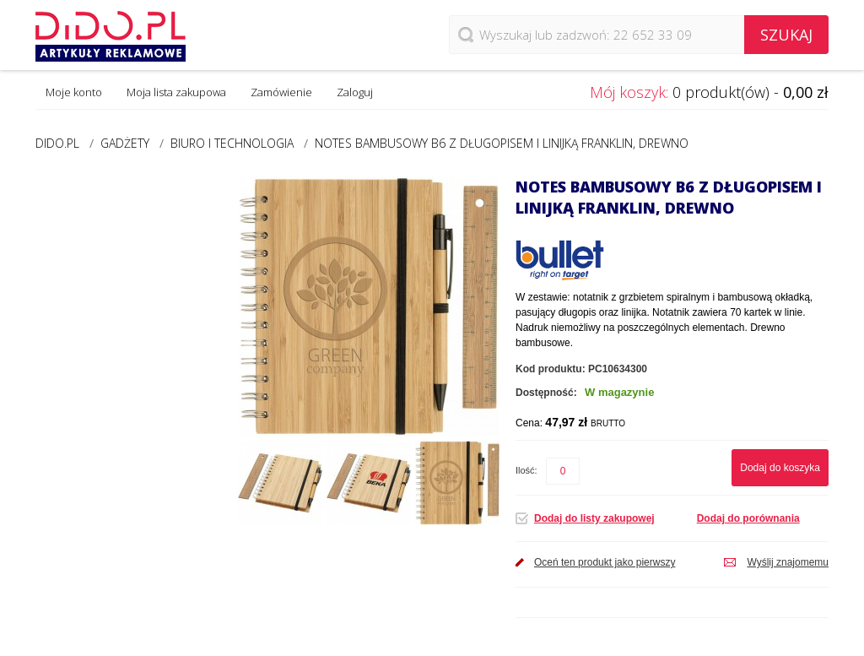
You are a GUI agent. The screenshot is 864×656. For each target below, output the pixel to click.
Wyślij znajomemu (788, 562)
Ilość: (526, 470)
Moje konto (74, 92)
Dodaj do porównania (748, 518)
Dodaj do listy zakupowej (594, 518)
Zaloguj (355, 92)
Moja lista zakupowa (176, 92)
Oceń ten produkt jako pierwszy (604, 562)
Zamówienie (281, 92)
